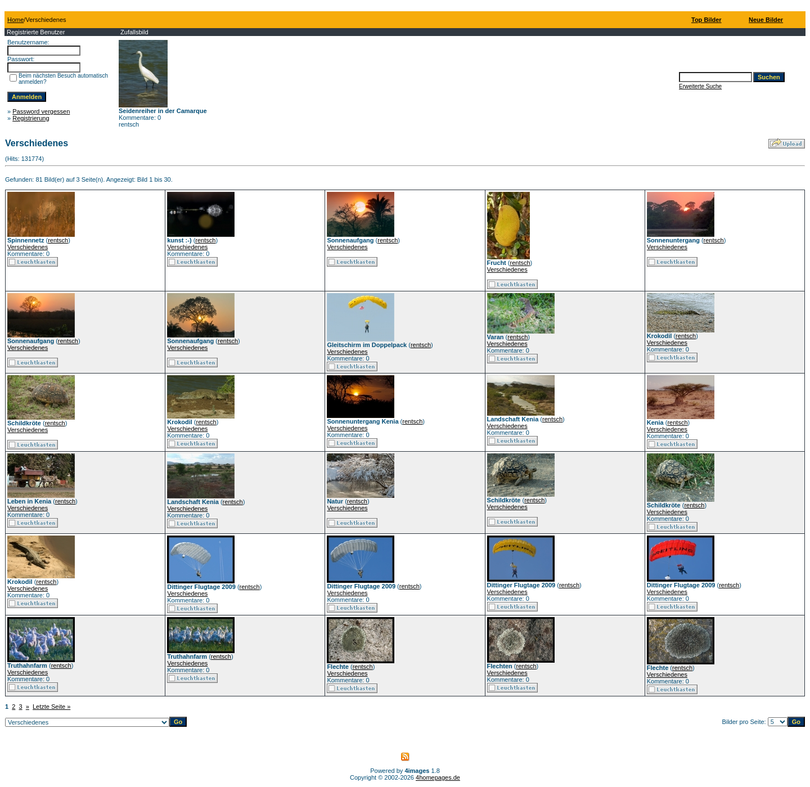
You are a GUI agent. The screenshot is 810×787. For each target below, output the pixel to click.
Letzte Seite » (51, 706)
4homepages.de (438, 777)
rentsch (58, 240)
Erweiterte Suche (700, 86)
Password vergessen (41, 111)
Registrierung (30, 118)
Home (15, 19)
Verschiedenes (27, 247)
